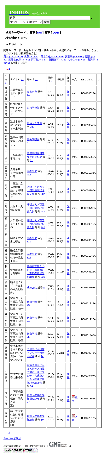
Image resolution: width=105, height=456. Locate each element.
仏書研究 (32, 91)
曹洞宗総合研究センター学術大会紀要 (35, 353)
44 (28, 95)
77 (28, 402)
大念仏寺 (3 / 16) (76, 59)
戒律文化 (32, 287)
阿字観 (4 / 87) (39, 59)
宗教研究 (32, 171)
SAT (40, 32)
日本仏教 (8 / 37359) (52, 56)
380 (32, 126)
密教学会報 (33, 107)
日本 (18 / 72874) (13, 56)
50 (42, 419)
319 (29, 241)
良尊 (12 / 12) (31, 56)
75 (28, 336)
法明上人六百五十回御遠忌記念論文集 (35, 190)
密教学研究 (33, 139)
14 (42, 356)
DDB (56, 32)
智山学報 (32, 301)
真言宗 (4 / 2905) (74, 56)
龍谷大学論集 (34, 123)
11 (31, 160)
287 (29, 174)
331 (29, 257)
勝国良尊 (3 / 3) (57, 59)
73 (28, 305)
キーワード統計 (12, 438)
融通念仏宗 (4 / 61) (19, 59)
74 (28, 321)
